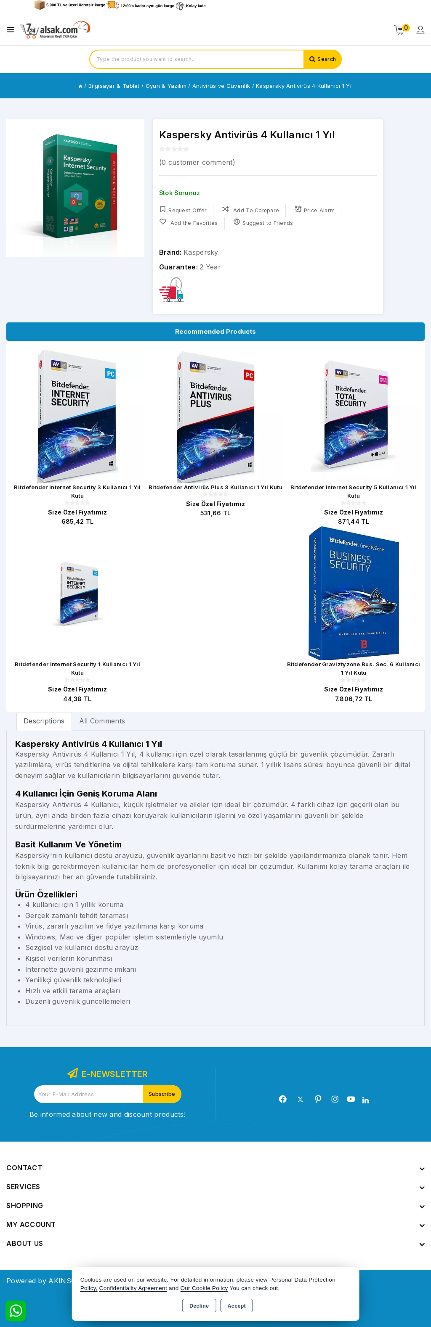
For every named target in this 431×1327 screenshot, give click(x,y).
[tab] (44, 721)
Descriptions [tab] (44, 721)
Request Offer (183, 210)
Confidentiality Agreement (133, 1288)
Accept (237, 1306)
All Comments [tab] (102, 721)
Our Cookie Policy (204, 1288)
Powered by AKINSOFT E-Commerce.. (70, 1281)
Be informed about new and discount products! (107, 1114)
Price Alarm (316, 210)
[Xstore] (55, 29)
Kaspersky (201, 252)
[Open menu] (12, 29)
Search (325, 59)
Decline (199, 1306)
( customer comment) (197, 162)
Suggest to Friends (264, 223)
